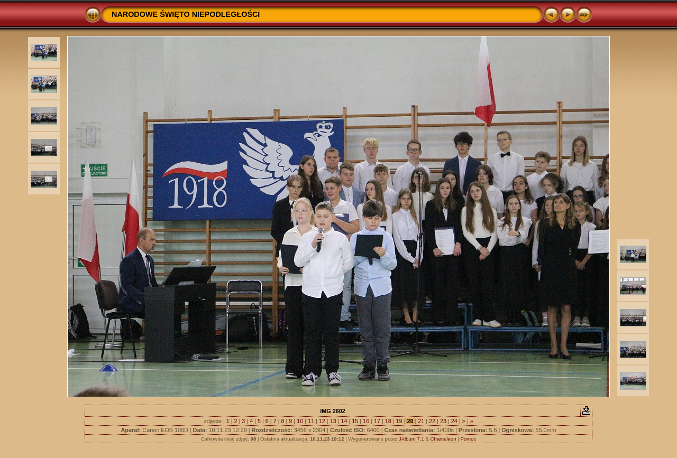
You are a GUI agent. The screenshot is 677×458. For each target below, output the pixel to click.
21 (421, 421)
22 (432, 421)
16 (366, 421)
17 (377, 421)
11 (311, 421)
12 (322, 421)
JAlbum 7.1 (411, 439)
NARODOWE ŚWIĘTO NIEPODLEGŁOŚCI (186, 14)
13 (333, 421)
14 (344, 421)
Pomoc (468, 439)
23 (443, 421)
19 (399, 421)
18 (388, 421)
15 (355, 421)
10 (300, 421)
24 (454, 421)
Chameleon (443, 439)
